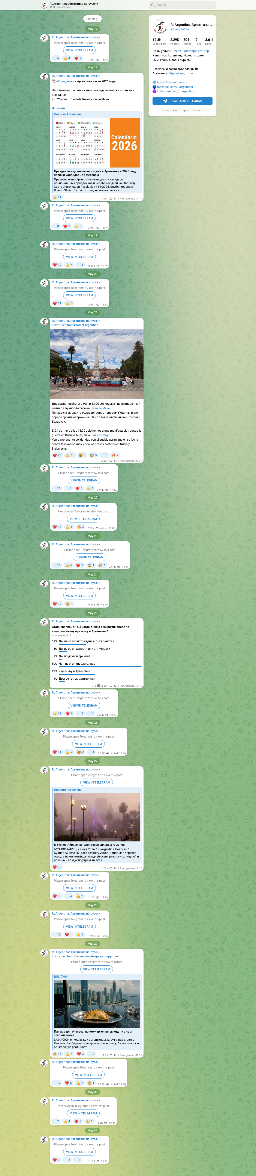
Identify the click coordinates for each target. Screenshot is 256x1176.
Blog (175, 110)
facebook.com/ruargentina (175, 87)
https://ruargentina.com (173, 82)
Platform (198, 110)
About (165, 110)
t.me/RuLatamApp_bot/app (190, 51)
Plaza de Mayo (100, 408)
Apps (186, 110)
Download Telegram (182, 101)
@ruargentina (180, 29)
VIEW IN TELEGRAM (79, 50)
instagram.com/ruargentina (175, 91)
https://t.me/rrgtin (180, 73)
